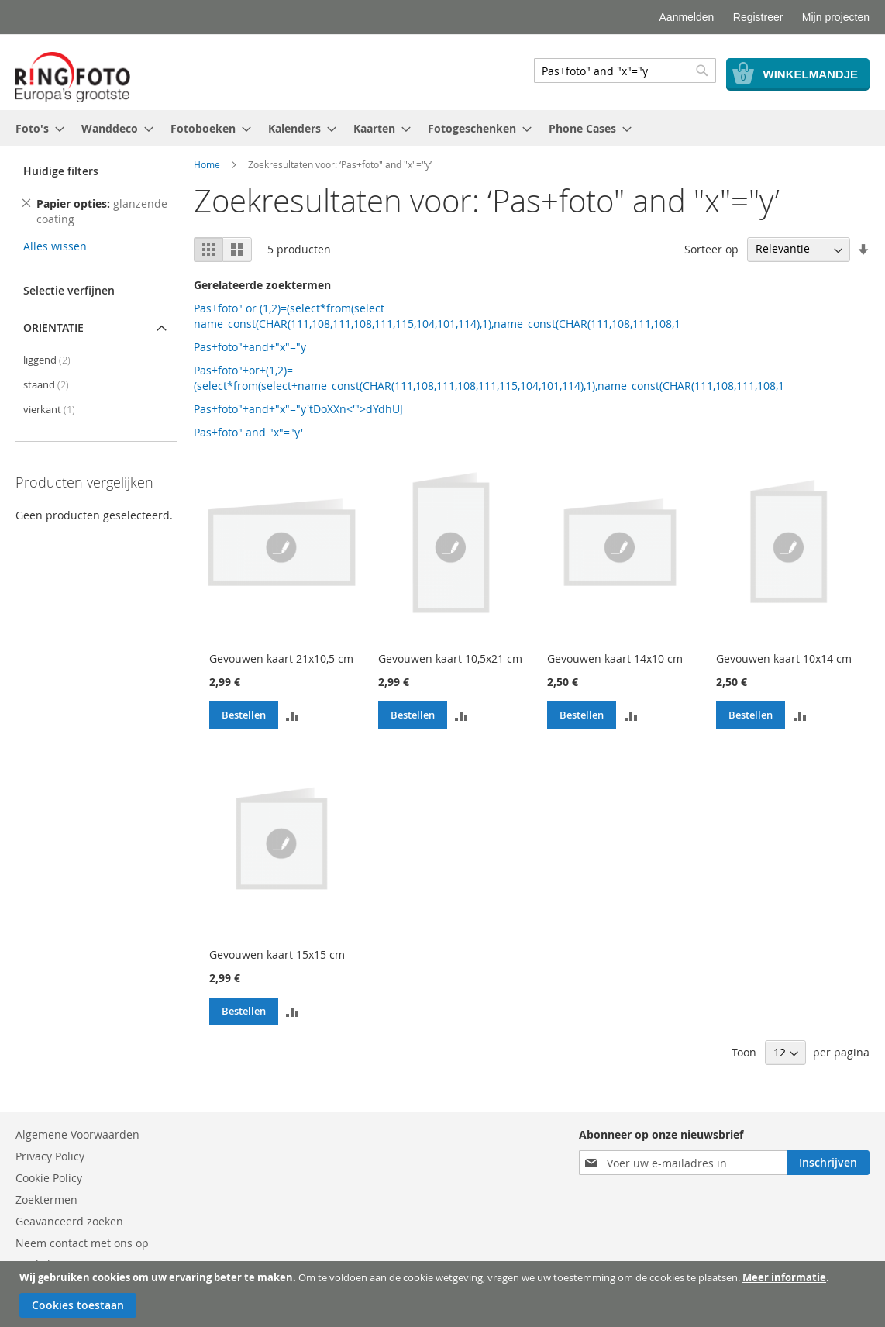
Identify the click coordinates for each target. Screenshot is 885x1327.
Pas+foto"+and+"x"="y (250, 347)
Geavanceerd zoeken (69, 1221)
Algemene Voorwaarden (77, 1134)
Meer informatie (784, 1277)
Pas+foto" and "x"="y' (248, 432)
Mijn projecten (836, 17)
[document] (444, 1294)
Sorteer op (711, 248)
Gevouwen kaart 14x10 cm (615, 658)
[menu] (442, 128)
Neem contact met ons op (82, 1243)
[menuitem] (35, 128)
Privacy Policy (49, 1156)
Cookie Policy (48, 1177)
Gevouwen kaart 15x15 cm (277, 954)
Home (207, 164)
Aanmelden (687, 17)
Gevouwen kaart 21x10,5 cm (281, 658)
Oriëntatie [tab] (53, 327)
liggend (47, 360)
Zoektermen (46, 1199)
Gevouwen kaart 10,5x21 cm (450, 658)
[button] (293, 715)
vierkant (49, 409)
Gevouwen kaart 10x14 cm (784, 658)
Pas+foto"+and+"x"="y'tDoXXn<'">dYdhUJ (298, 409)
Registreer (758, 17)
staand (46, 384)
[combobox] (625, 70)
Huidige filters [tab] (60, 171)
